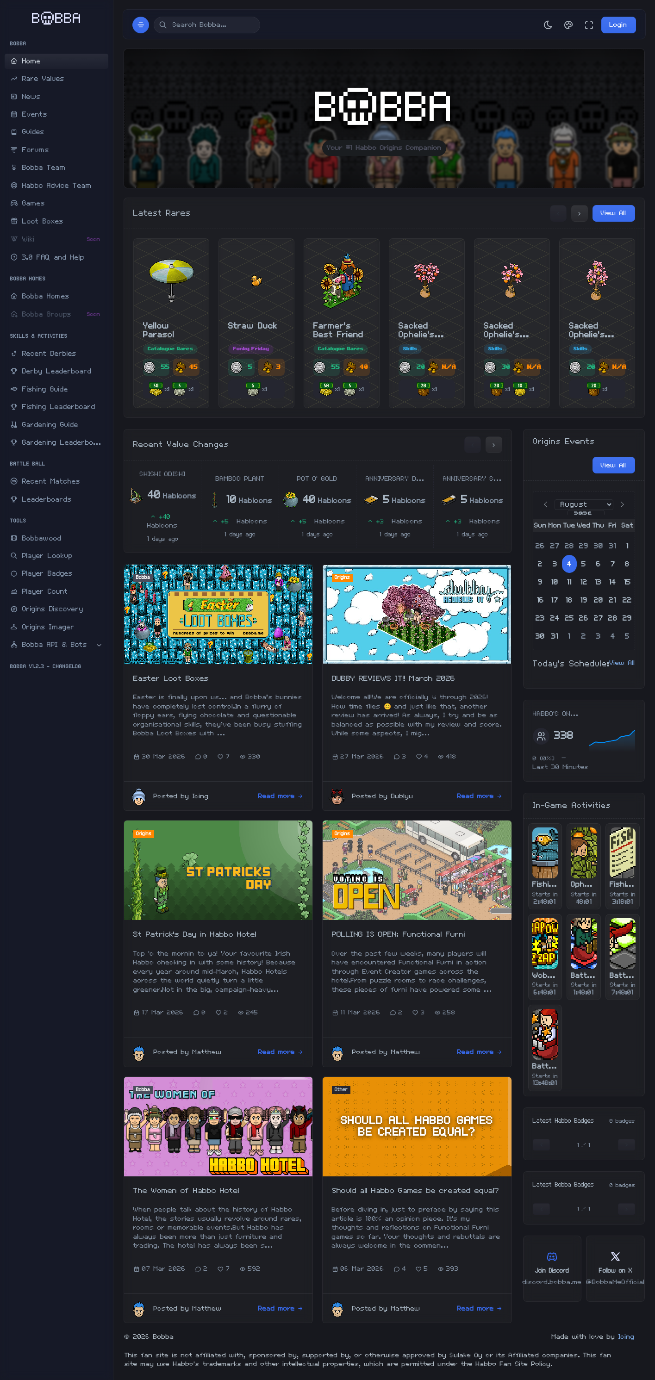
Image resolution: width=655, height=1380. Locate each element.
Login (618, 24)
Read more (280, 796)
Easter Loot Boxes (171, 678)
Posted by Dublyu (382, 796)
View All (613, 213)
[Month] (584, 504)
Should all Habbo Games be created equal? (415, 1190)
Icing (626, 1336)
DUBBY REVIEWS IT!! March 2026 (393, 678)
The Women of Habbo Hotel (186, 1190)
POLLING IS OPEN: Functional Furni (398, 934)
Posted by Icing (181, 796)
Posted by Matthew (188, 1052)
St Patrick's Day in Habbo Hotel (194, 934)
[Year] (586, 514)
